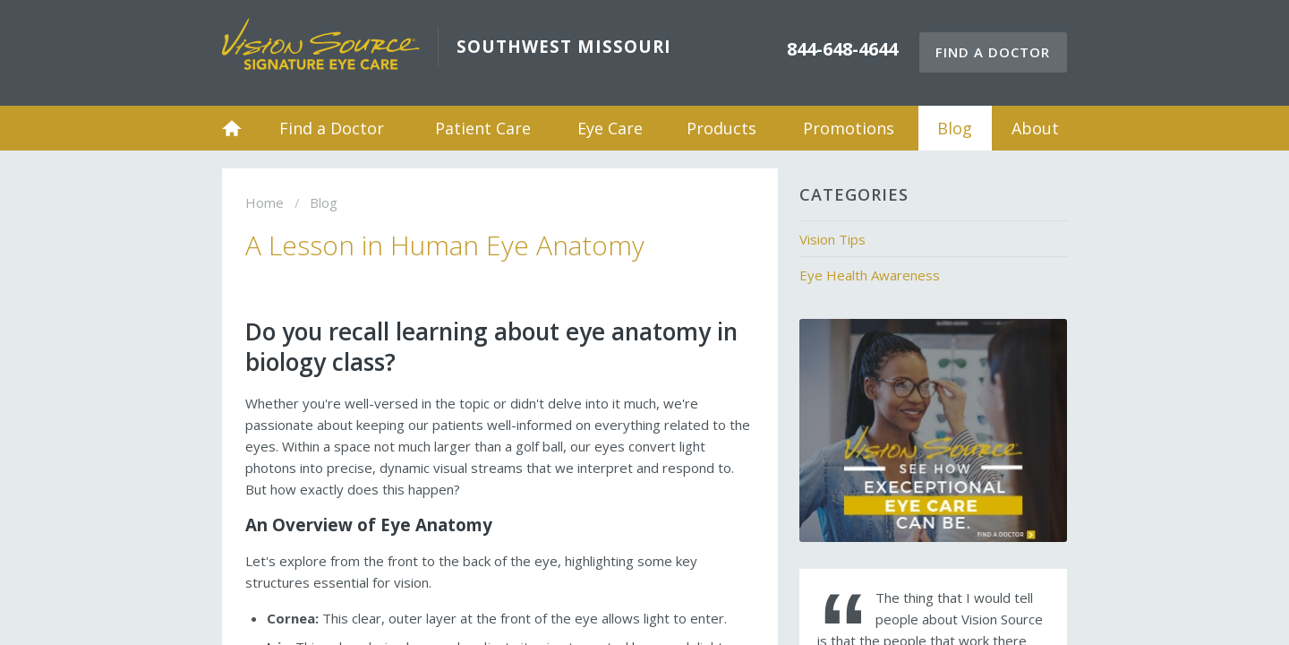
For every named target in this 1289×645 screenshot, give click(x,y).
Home (231, 128)
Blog (954, 128)
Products (721, 128)
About (1035, 128)
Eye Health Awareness (869, 275)
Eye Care (610, 128)
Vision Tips (832, 239)
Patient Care (483, 128)
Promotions (848, 128)
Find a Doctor (992, 52)
